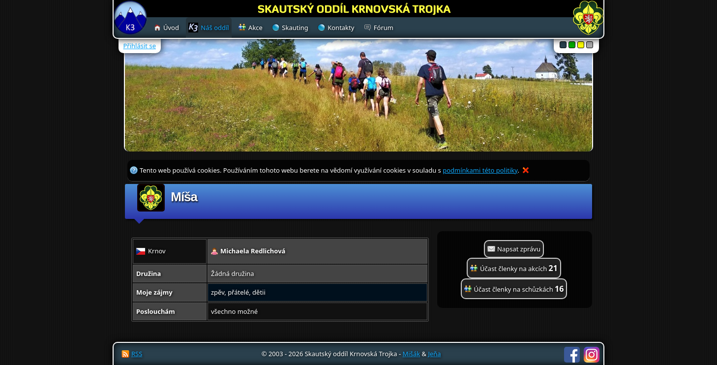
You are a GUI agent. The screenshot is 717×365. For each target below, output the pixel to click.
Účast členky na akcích (519, 268)
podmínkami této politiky (480, 170)
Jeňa (434, 353)
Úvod (171, 27)
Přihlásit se (139, 45)
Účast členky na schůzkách (519, 288)
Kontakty (341, 27)
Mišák (411, 353)
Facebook (572, 355)
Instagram (591, 355)
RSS (136, 353)
